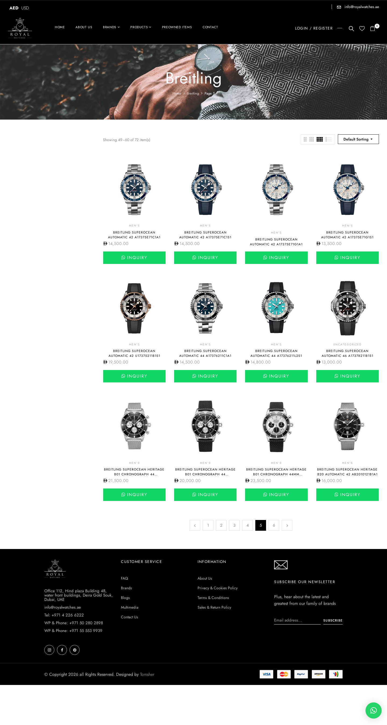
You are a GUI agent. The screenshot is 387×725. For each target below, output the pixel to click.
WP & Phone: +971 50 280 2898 (73, 623)
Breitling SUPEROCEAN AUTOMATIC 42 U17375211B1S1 (134, 353)
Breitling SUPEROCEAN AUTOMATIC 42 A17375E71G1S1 (347, 235)
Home (177, 93)
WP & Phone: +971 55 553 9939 (73, 631)
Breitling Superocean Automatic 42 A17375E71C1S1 (205, 235)
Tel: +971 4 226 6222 (64, 615)
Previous (194, 525)
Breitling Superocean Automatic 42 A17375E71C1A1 (134, 235)
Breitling (193, 93)
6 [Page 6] (274, 525)
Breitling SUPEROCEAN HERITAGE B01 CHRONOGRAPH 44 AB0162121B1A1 (134, 474)
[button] (374, 29)
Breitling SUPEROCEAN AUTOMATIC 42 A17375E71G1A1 (276, 242)
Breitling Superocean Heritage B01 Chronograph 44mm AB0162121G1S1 (276, 474)
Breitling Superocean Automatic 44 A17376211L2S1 (276, 353)
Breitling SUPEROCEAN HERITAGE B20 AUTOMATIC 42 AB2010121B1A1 (347, 472)
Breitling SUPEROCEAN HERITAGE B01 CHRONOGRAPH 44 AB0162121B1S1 (205, 474)
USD (25, 8)
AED (14, 8)
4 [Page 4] (247, 525)
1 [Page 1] (208, 525)
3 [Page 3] (234, 525)
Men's (134, 226)
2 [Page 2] (221, 525)
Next (287, 525)
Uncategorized (347, 344)
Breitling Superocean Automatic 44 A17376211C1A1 (205, 353)
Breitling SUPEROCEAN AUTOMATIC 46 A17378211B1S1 (347, 353)
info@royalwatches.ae (361, 6)
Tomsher (147, 674)
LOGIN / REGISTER (314, 28)
